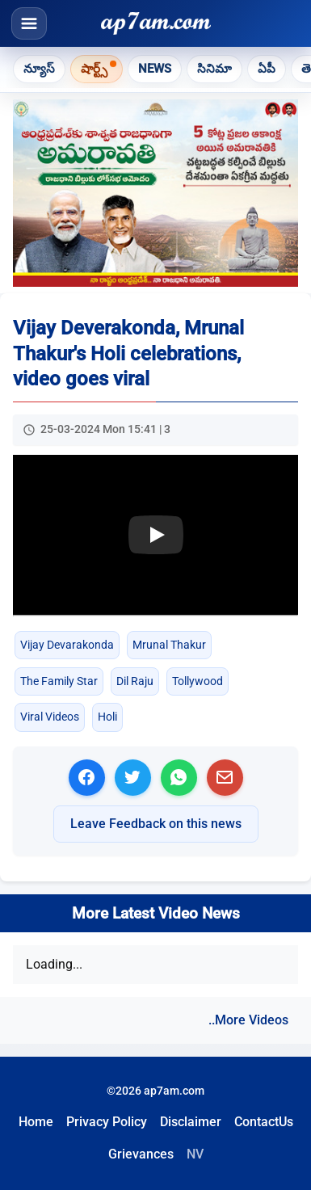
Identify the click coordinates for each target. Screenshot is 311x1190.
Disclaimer (190, 1121)
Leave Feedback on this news (156, 823)
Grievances (141, 1154)
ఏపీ (266, 68)
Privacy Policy (106, 1121)
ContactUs (263, 1121)
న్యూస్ (39, 68)
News (154, 68)
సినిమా (214, 68)
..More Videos (248, 1020)
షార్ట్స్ (94, 68)
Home (36, 1121)
